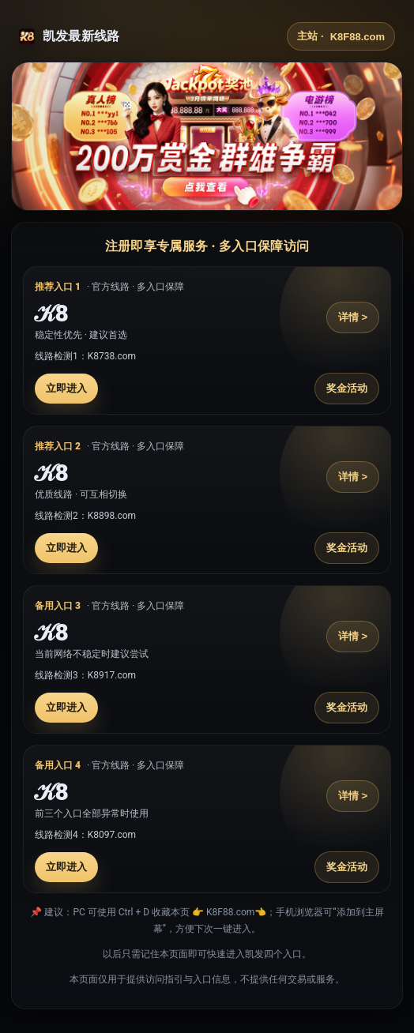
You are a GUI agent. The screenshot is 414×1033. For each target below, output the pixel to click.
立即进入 (66, 388)
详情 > (352, 317)
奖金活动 (346, 388)
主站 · (341, 36)
